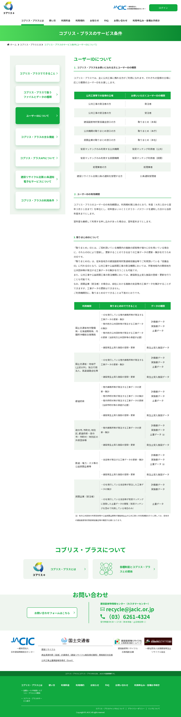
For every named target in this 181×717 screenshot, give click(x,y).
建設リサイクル (48, 649)
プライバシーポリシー (136, 708)
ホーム (13, 44)
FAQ (106, 20)
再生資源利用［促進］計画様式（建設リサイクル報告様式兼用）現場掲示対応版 (77, 654)
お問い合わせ (120, 20)
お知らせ (94, 20)
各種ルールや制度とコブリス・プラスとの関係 (31, 691)
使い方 (52, 20)
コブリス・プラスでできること (37, 73)
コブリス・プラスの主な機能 (37, 137)
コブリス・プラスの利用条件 (37, 200)
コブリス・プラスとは (32, 20)
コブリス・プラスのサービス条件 (31, 699)
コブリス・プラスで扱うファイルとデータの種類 (38, 94)
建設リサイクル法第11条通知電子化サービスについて (37, 179)
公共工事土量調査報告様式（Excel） (57, 660)
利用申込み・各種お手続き (146, 20)
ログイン (163, 7)
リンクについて (154, 708)
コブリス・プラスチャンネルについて (110, 708)
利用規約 (80, 20)
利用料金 (65, 20)
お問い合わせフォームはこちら (52, 613)
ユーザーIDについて (37, 115)
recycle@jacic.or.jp (130, 609)
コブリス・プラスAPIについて (37, 158)
